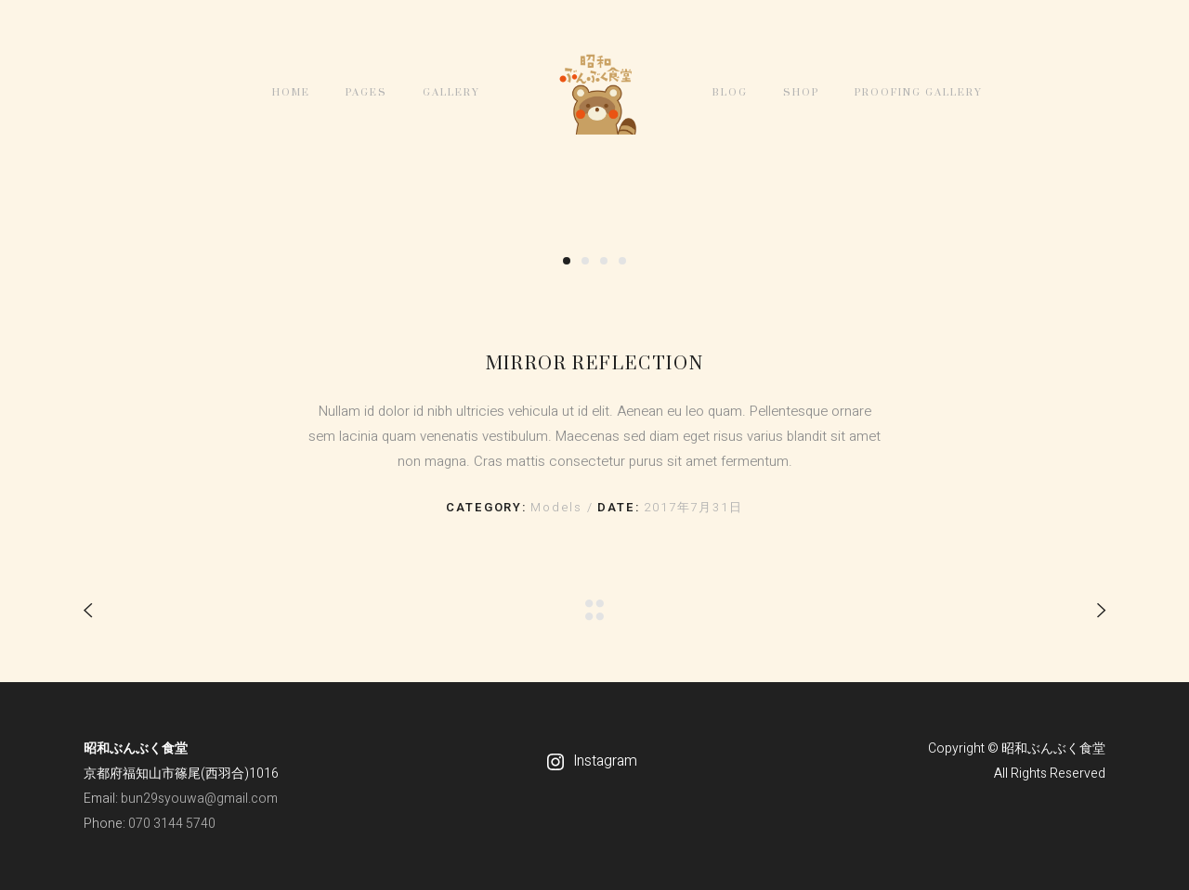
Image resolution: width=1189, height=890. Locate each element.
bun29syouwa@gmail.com (199, 798)
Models (558, 507)
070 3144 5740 (172, 823)
